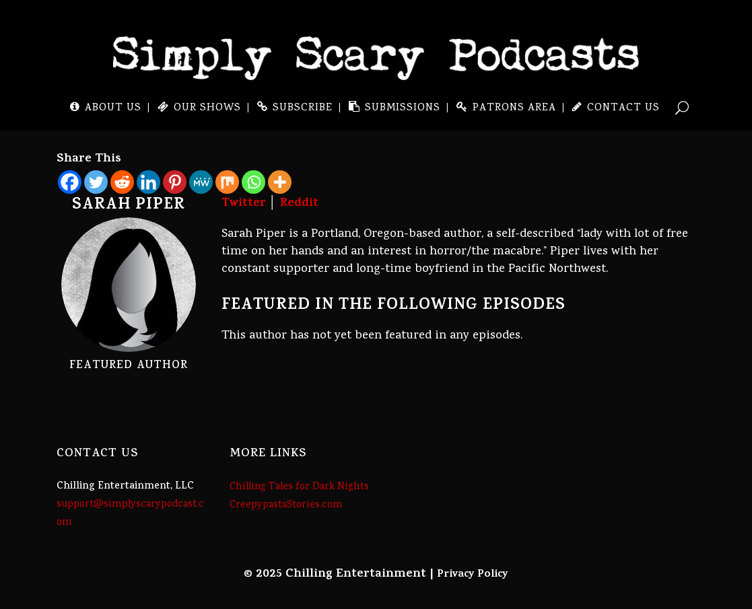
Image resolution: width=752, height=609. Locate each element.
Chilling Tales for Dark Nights (299, 487)
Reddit (299, 204)
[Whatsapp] (253, 182)
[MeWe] (201, 182)
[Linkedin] (148, 182)
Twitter (243, 204)
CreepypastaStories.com (286, 505)
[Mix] (227, 182)
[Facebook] (69, 182)
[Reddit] (122, 182)
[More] (280, 182)
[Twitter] (96, 182)
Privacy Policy (472, 574)
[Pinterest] (174, 182)
